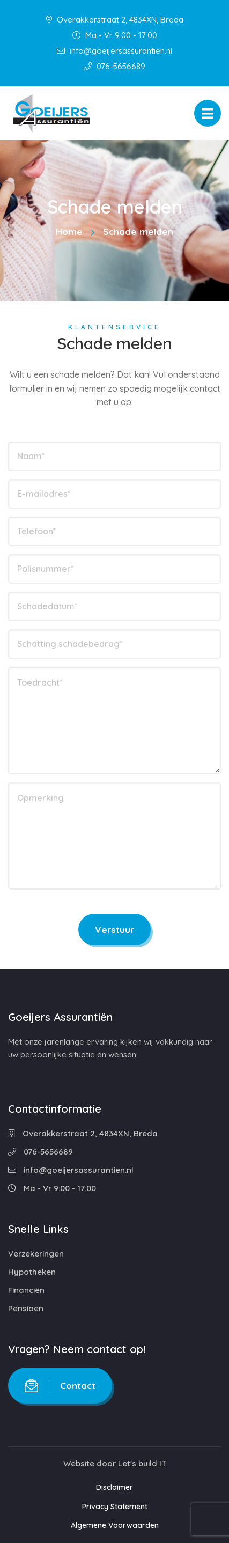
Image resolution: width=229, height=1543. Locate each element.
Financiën (26, 1290)
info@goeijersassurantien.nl (114, 51)
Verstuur (114, 929)
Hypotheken (32, 1272)
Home (69, 231)
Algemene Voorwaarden (115, 1525)
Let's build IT (142, 1463)
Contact (60, 1385)
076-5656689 (114, 66)
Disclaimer (114, 1487)
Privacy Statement (114, 1506)
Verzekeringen (36, 1253)
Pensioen (25, 1308)
